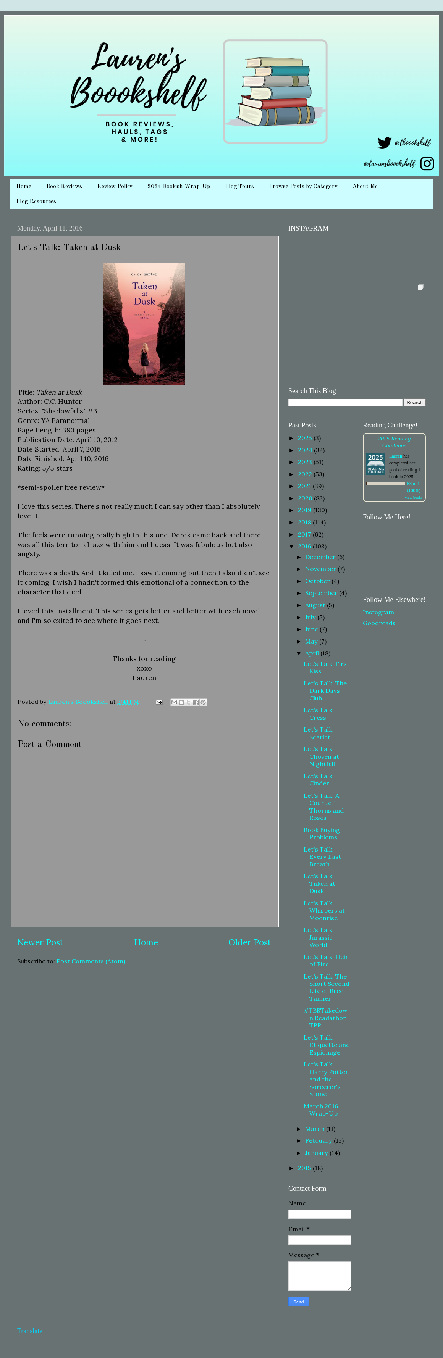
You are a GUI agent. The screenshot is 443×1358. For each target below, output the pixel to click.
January (317, 1152)
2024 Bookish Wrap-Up (178, 187)
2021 (305, 486)
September (322, 593)
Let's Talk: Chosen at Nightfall (321, 756)
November (321, 569)
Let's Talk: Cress (319, 713)
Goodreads (379, 623)
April (312, 653)
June (312, 629)
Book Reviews (64, 187)
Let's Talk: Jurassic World (319, 937)
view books (413, 497)
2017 (305, 534)
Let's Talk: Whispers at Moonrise (324, 910)
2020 (306, 498)
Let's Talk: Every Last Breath (322, 856)
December (321, 557)
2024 (306, 450)
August (316, 605)
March (315, 1128)
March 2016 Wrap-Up (321, 1109)
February (319, 1140)
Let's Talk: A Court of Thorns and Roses (324, 806)
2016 (305, 546)
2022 (306, 474)
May (312, 641)
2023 (306, 462)
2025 (306, 438)
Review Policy (115, 187)
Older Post (249, 942)
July (311, 617)
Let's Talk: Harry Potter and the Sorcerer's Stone (326, 1079)
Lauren (395, 456)
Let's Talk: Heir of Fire (326, 960)
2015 (305, 1168)
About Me (365, 187)
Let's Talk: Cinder (319, 779)
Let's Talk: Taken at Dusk (319, 883)
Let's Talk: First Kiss (326, 667)
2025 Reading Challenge (394, 441)
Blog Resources (36, 202)
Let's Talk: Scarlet (319, 733)
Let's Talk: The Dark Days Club (325, 690)
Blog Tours (239, 187)
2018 (305, 522)
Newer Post (40, 942)
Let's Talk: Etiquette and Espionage (327, 1045)
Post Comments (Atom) (91, 961)
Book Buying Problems (322, 833)
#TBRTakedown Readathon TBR (326, 1017)
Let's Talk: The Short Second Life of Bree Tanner (326, 987)
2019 (305, 510)
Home (23, 187)
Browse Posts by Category (303, 187)
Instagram (378, 612)
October (318, 581)
